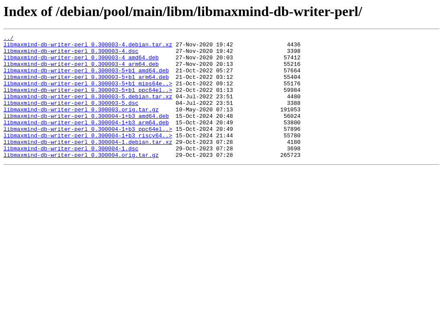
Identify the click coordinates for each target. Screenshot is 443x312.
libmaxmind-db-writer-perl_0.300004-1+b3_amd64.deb (86, 132)
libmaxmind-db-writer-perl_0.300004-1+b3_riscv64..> (87, 156)
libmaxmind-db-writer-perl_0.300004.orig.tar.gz (81, 179)
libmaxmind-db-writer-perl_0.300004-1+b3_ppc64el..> (87, 148)
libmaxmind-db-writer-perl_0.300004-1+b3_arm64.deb (86, 140)
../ (8, 39)
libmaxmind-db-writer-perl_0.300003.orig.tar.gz (81, 125)
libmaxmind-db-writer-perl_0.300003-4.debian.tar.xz (87, 47)
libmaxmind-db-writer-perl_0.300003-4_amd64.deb (81, 62)
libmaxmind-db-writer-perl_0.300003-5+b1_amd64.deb (86, 78)
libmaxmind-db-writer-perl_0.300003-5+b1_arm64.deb (86, 86)
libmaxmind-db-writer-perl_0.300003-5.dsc (70, 117)
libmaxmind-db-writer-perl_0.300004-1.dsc (70, 172)
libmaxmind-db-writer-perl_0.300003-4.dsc (70, 54)
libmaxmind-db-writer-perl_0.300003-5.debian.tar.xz (87, 109)
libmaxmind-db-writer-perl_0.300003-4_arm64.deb (81, 70)
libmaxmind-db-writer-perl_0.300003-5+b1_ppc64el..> (87, 101)
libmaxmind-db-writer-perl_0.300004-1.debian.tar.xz (87, 164)
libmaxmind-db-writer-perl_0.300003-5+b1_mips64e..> (87, 94)
